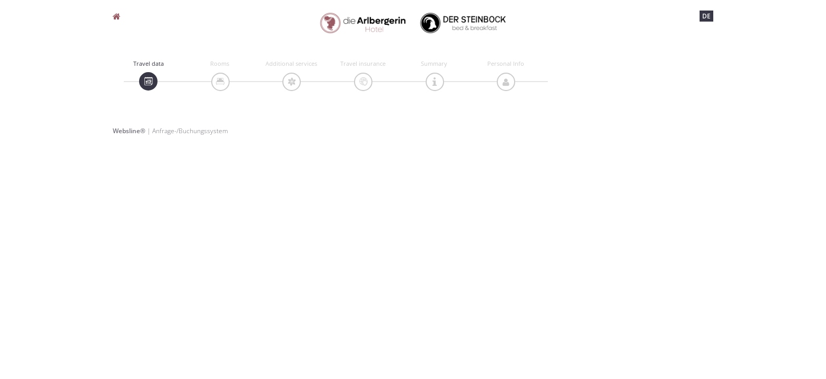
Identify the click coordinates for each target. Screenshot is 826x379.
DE (706, 16)
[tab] (148, 81)
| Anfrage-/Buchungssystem (170, 130)
